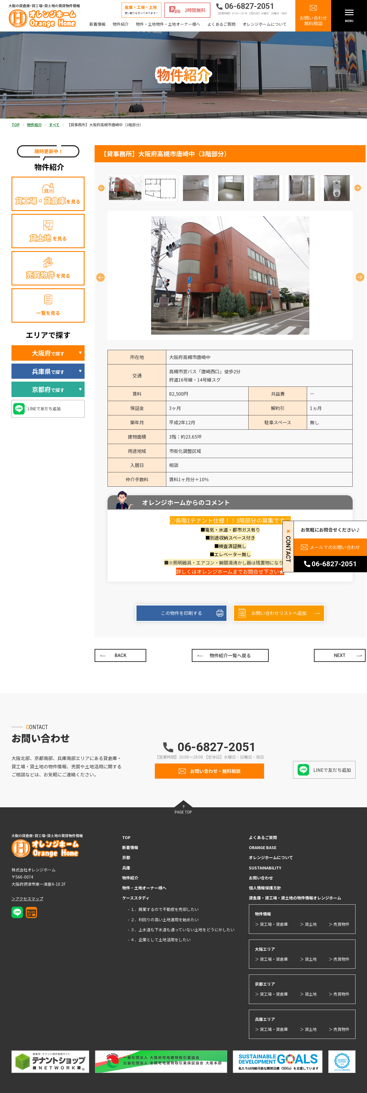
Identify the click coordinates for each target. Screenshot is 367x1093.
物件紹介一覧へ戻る (230, 655)
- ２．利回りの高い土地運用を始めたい (163, 919)
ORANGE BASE (262, 847)
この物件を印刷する (181, 612)
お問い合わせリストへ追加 (279, 612)
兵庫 (126, 868)
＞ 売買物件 (339, 924)
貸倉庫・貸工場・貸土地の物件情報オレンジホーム (295, 898)
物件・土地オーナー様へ (144, 888)
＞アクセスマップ (27, 898)
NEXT (339, 655)
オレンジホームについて (265, 24)
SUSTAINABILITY (265, 868)
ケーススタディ (136, 898)
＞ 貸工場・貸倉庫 (271, 924)
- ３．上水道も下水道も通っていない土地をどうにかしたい (181, 929)
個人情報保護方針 (265, 888)
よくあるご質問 (221, 24)
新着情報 (97, 24)
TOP (126, 837)
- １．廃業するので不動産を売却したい (163, 909)
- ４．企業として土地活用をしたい (159, 939)
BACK (120, 655)
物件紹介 (121, 24)
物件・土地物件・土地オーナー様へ (168, 24)
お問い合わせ (261, 878)
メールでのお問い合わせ (335, 547)
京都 (126, 857)
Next (357, 188)
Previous (101, 188)
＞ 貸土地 (308, 924)
